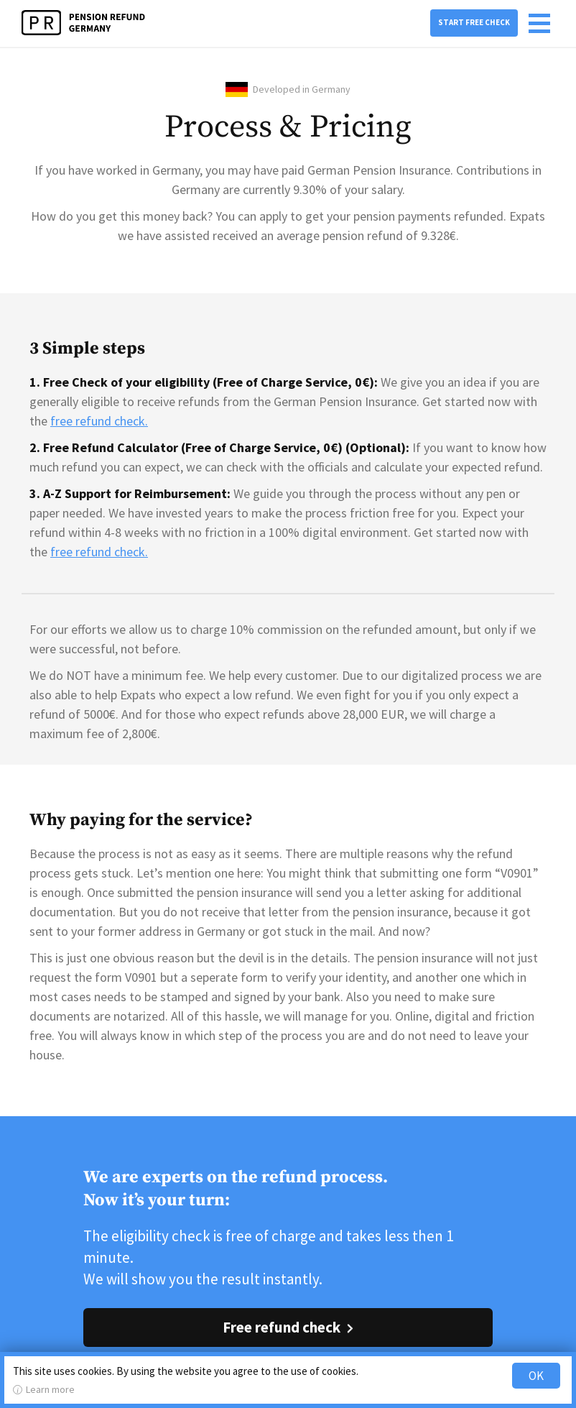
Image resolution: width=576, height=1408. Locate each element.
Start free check (474, 22)
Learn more (50, 1389)
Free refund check (281, 1327)
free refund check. (99, 421)
